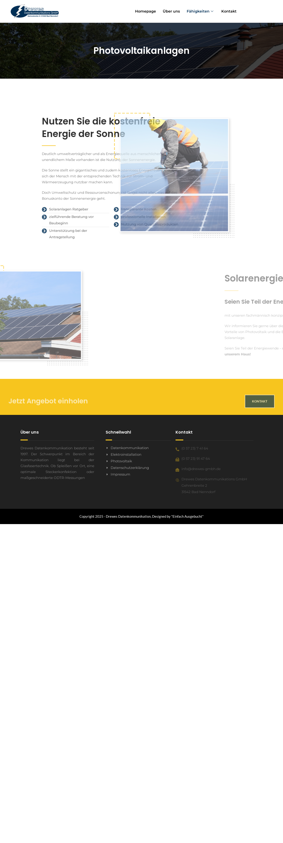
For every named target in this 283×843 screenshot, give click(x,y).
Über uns (171, 11)
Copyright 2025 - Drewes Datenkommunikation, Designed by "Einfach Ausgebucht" (141, 516)
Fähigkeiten (200, 11)
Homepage (145, 11)
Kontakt (229, 11)
